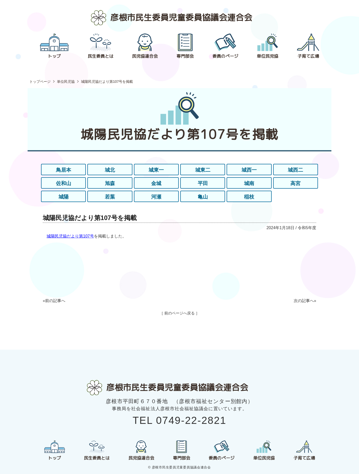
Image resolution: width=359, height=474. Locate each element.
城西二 (295, 170)
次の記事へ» (305, 301)
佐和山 (63, 183)
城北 (110, 170)
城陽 (63, 197)
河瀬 (156, 197)
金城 (156, 183)
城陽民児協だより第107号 (70, 236)
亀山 (203, 197)
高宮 (295, 183)
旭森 (110, 183)
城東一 (156, 170)
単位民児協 (66, 82)
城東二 (202, 170)
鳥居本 (63, 170)
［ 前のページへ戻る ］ (179, 313)
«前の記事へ (54, 301)
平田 (203, 183)
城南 (249, 183)
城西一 (249, 170)
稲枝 (249, 197)
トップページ (40, 82)
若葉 (110, 197)
